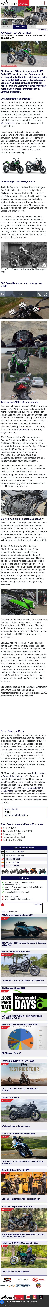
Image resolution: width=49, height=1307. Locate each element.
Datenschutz (5, 1305)
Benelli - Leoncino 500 (15, 852)
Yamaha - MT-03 (12, 866)
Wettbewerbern (8, 123)
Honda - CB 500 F (13, 859)
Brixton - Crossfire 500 (15, 855)
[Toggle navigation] (43, 3)
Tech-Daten (6, 27)
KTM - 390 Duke (12, 862)
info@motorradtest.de (15, 1302)
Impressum (32, 1302)
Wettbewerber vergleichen (24, 848)
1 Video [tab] (31, 27)
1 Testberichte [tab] (20, 27)
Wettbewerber (23, 429)
